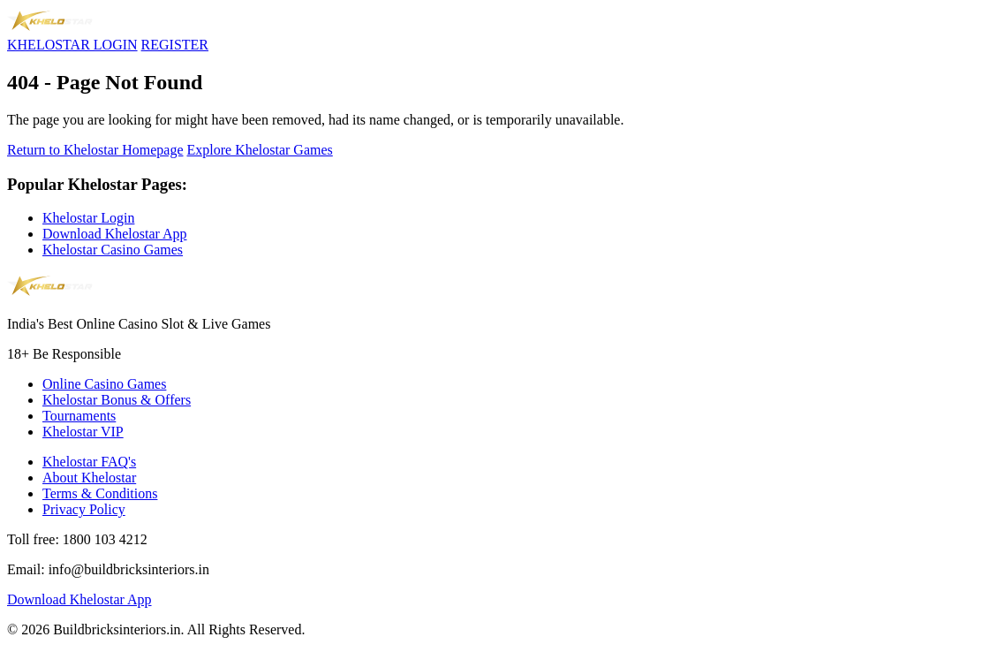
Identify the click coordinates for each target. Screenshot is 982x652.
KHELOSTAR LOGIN (72, 44)
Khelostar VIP (83, 431)
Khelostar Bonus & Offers (116, 399)
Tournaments (79, 415)
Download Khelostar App (114, 233)
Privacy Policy (83, 509)
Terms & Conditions (99, 493)
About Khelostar (89, 477)
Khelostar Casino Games (112, 249)
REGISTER (174, 44)
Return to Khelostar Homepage (95, 149)
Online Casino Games (104, 383)
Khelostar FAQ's (89, 461)
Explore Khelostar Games (260, 149)
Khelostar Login (88, 217)
